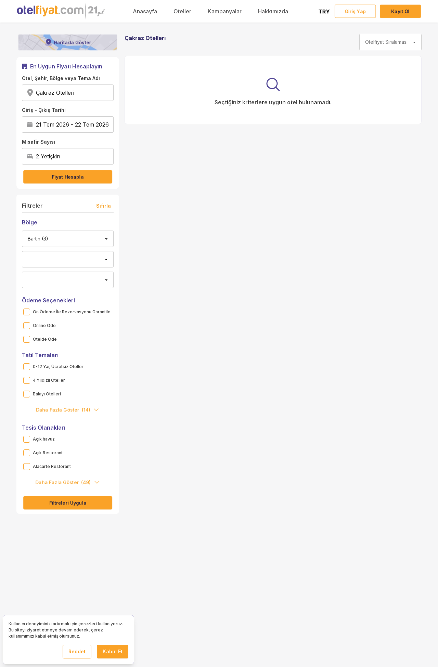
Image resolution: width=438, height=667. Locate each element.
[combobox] (76, 93)
